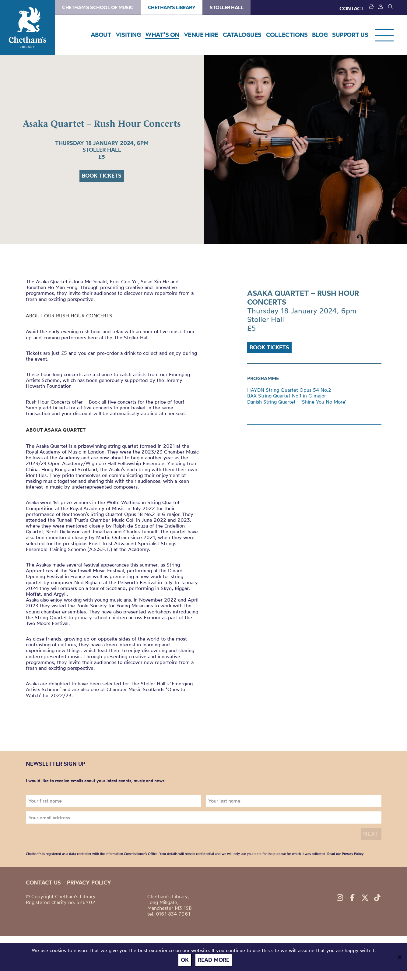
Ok (185, 959)
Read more (213, 959)
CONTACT (351, 8)
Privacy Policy (352, 854)
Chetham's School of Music (97, 7)
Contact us (43, 882)
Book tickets (101, 175)
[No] (399, 957)
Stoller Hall (226, 7)
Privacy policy (89, 882)
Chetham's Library (27, 27)
